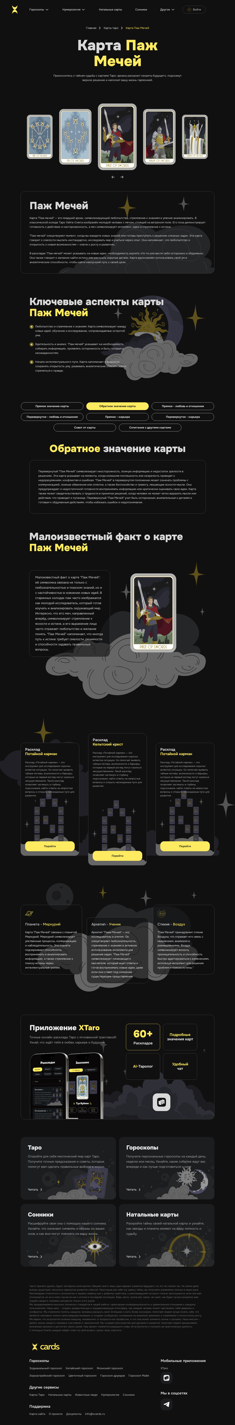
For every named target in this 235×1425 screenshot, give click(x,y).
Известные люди (86, 1395)
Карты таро (111, 28)
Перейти (50, 846)
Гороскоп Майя (139, 1375)
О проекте (56, 1414)
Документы (74, 1414)
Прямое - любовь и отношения (183, 406)
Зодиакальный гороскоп (45, 1368)
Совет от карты (84, 427)
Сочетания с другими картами (150, 427)
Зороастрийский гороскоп (47, 1375)
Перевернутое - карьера (183, 417)
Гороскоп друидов (112, 1375)
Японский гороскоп (110, 1368)
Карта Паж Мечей (137, 28)
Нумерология (71, 9)
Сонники (141, 9)
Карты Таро (37, 1395)
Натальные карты (110, 9)
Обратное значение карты (117, 406)
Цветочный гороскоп (82, 1375)
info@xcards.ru (95, 1414)
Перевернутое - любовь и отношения (52, 417)
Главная (91, 28)
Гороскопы (36, 9)
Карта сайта (37, 1414)
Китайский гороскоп (79, 1368)
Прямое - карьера (117, 417)
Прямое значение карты (52, 406)
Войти (194, 9)
